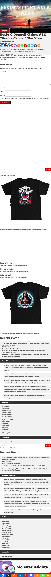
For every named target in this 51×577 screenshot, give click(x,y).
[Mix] (18, 45)
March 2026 (6, 408)
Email (2, 91)
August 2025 (6, 421)
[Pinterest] (11, 45)
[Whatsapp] (22, 45)
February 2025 (6, 433)
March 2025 (6, 431)
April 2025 (5, 429)
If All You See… (7, 347)
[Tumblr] (35, 45)
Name (2, 88)
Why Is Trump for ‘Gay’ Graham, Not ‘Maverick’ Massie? (20, 56)
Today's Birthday (5, 277)
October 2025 (6, 418)
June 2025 (5, 425)
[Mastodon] (15, 45)
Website (2, 95)
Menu (4, 31)
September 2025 (7, 420)
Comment (3, 71)
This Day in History (5, 271)
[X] (5, 45)
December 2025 (7, 414)
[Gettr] (25, 45)
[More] (38, 45)
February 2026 (6, 410)
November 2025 (7, 416)
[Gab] (28, 45)
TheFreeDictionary (21, 265)
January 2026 (6, 412)
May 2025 (5, 427)
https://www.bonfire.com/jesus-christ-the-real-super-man (19, 333)
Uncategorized (9, 54)
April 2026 (5, 407)
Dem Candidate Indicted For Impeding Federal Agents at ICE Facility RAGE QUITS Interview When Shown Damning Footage (26, 367)
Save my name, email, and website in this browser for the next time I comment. (26, 98)
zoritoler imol (8, 365)
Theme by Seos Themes (36, 559)
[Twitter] (32, 45)
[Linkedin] (8, 45)
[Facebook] (1, 45)
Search (48, 169)
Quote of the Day (5, 265)
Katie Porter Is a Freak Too (11, 349)
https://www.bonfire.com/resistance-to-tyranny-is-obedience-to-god (23, 229)
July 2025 (5, 423)
